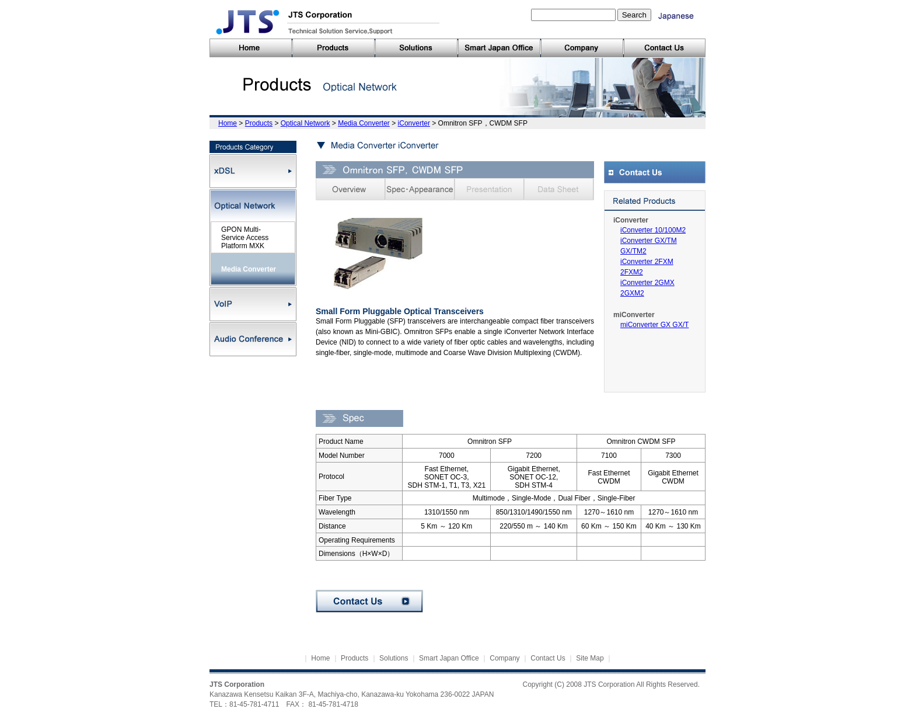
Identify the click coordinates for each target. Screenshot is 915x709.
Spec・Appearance (420, 189)
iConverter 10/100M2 (653, 230)
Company (504, 658)
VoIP (252, 304)
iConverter (414, 123)
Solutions (393, 658)
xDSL (252, 171)
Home (227, 123)
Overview (350, 189)
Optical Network (305, 123)
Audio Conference (252, 339)
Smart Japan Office (449, 658)
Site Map (589, 658)
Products (259, 123)
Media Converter (364, 123)
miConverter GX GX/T (654, 325)
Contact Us (369, 601)
